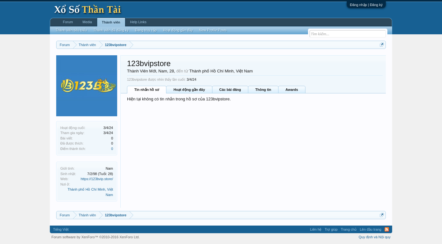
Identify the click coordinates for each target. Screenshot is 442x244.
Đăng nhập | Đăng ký (366, 5)
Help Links (138, 22)
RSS (387, 229)
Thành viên (111, 22)
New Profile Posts (213, 30)
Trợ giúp (331, 229)
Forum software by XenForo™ (95, 237)
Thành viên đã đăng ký (111, 30)
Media (87, 22)
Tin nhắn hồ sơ (146, 90)
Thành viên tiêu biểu (71, 30)
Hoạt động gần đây (189, 90)
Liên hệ (315, 229)
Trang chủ (349, 229)
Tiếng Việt (61, 229)
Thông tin (263, 90)
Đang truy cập (146, 30)
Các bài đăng (230, 90)
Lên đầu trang (370, 229)
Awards (291, 90)
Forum (68, 22)
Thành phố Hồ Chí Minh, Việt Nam (221, 71)
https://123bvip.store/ (97, 179)
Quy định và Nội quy (375, 237)
